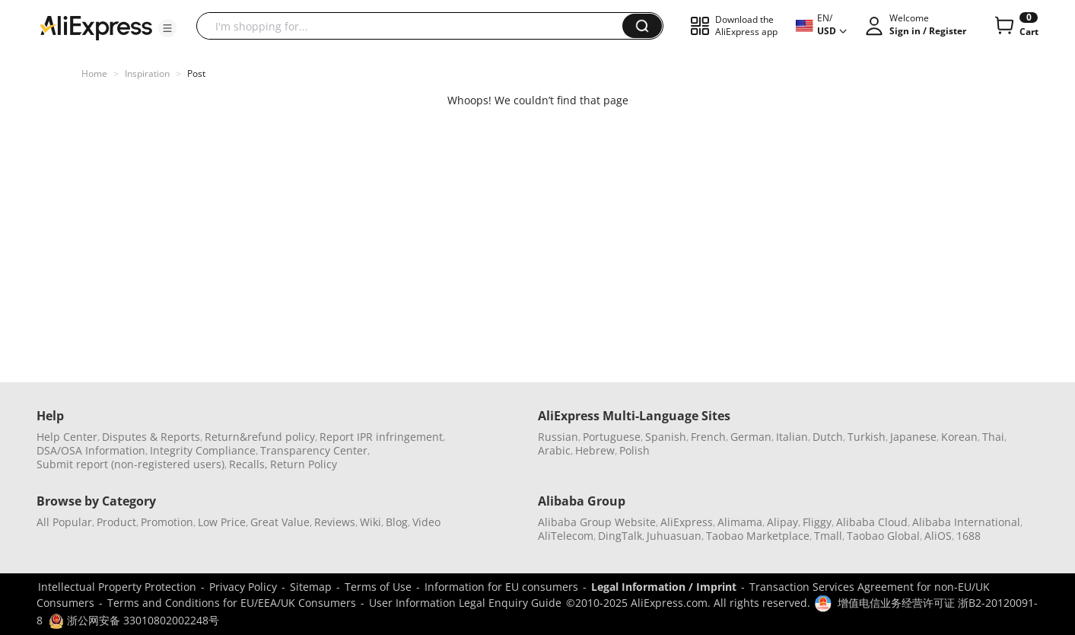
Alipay (782, 522)
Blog (397, 522)
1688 (968, 535)
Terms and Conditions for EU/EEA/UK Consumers (231, 602)
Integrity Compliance (203, 450)
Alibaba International (966, 522)
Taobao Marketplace (757, 535)
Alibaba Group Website (597, 522)
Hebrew (595, 450)
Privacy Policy (243, 586)
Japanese (913, 436)
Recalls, (248, 464)
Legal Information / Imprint (663, 586)
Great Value (280, 522)
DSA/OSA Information (91, 450)
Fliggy (817, 522)
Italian (792, 436)
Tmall (828, 535)
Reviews (334, 522)
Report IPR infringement (381, 436)
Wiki (370, 522)
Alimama (739, 522)
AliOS (938, 535)
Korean (959, 436)
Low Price (222, 522)
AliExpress (686, 522)
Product (116, 522)
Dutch (828, 436)
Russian (558, 436)
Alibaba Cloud (872, 522)
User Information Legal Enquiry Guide (465, 602)
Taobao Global (883, 535)
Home (94, 73)
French (708, 436)
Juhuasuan (674, 535)
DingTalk (620, 535)
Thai (993, 436)
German (750, 436)
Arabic (554, 450)
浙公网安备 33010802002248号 (134, 620)
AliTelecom (565, 535)
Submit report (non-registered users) (130, 464)
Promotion (167, 522)
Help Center (67, 436)
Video (426, 522)
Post (196, 73)
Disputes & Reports (151, 436)
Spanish (665, 436)
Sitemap (311, 586)
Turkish (867, 436)
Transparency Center (313, 450)
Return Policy (303, 464)
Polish (634, 450)
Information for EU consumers (501, 586)
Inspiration (147, 73)
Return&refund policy (260, 436)
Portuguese (612, 436)
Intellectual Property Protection (117, 586)
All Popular (64, 522)
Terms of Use (378, 586)
